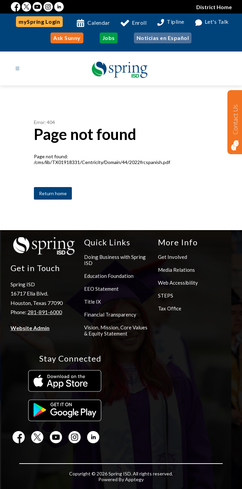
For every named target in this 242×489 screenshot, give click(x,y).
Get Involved (172, 257)
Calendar (98, 22)
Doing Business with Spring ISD (115, 260)
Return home (53, 193)
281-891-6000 (44, 312)
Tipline (175, 22)
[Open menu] (17, 69)
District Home (214, 7)
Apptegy (134, 479)
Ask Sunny (67, 38)
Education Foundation (109, 276)
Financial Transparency (110, 314)
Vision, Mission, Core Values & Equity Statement (115, 330)
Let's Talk (217, 22)
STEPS (165, 295)
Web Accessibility (178, 283)
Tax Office (169, 308)
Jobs (108, 38)
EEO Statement (101, 289)
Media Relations (176, 270)
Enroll (139, 22)
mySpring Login (39, 21)
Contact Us (235, 119)
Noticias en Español (163, 38)
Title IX (92, 302)
